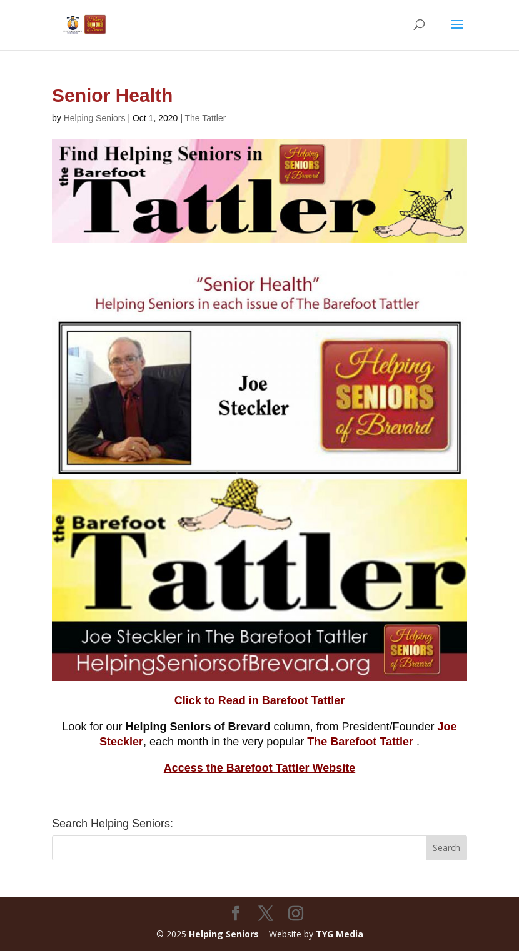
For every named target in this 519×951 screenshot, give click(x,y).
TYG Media (339, 934)
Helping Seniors (95, 118)
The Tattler (205, 118)
